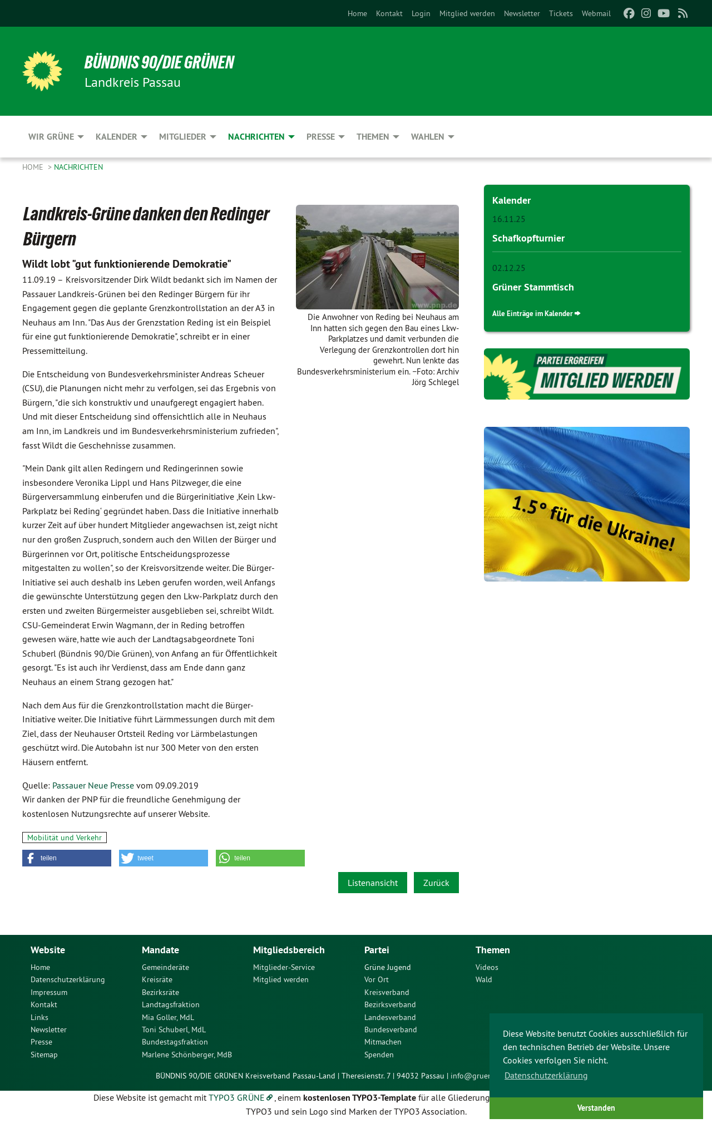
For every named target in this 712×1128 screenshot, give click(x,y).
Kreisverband (386, 992)
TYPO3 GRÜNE (237, 1097)
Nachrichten (78, 167)
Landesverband (390, 1017)
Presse (41, 1042)
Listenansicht (373, 882)
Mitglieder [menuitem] (182, 136)
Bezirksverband (390, 1004)
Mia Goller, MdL (168, 1017)
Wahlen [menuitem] (427, 136)
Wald (484, 979)
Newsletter (522, 13)
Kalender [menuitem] (116, 136)
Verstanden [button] (596, 1107)
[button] (66, 858)
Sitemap (44, 1055)
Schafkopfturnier (528, 237)
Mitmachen (383, 1042)
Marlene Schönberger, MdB (187, 1055)
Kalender (511, 200)
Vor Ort (376, 979)
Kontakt (389, 13)
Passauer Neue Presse (93, 785)
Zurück (436, 882)
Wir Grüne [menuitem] (51, 136)
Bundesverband (390, 1029)
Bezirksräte (160, 992)
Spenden (379, 1055)
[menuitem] (357, 13)
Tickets (561, 13)
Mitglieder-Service (284, 967)
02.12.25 (509, 267)
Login (421, 13)
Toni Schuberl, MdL (174, 1029)
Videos (487, 967)
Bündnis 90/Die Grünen (159, 62)
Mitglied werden (467, 13)
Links (39, 1017)
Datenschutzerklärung (68, 979)
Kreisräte (157, 979)
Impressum (49, 992)
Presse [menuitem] (320, 136)
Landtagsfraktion (171, 1004)
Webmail (596, 13)
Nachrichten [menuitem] (256, 136)
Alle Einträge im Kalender (532, 313)
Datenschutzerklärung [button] (546, 1075)
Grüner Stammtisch (533, 286)
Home (357, 13)
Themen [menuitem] (373, 136)
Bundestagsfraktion (175, 1042)
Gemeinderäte (165, 967)
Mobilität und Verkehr (64, 838)
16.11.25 (509, 218)
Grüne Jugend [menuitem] (387, 967)
